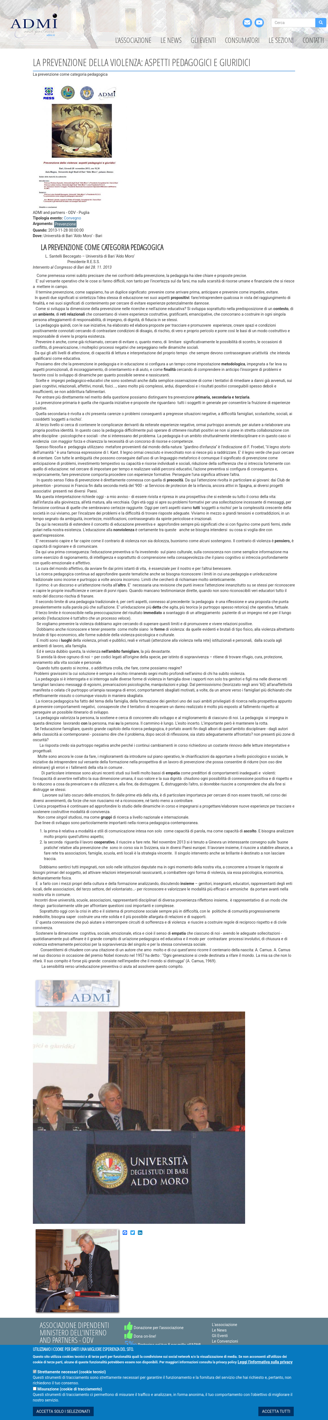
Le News (171, 40)
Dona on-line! (140, 1336)
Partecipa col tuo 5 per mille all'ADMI (162, 1345)
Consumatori (242, 40)
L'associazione (133, 40)
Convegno (72, 218)
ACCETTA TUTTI (276, 1414)
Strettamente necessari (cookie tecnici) (71, 1375)
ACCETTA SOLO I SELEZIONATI (63, 1414)
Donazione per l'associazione (153, 1327)
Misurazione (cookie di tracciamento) (69, 1392)
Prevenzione (65, 224)
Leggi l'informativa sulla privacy (265, 1365)
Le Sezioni (281, 40)
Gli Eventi (203, 40)
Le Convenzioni (225, 1341)
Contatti (313, 40)
